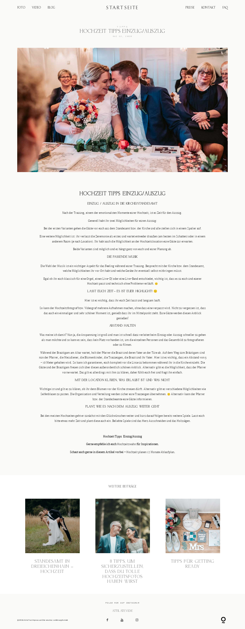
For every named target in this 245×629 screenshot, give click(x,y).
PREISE (190, 8)
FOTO (21, 8)
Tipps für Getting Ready (193, 541)
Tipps (123, 26)
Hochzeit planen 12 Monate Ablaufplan (150, 452)
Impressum (37, 620)
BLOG (51, 8)
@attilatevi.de (122, 610)
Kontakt (65, 620)
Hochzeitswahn (126, 444)
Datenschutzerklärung (52, 620)
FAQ (225, 8)
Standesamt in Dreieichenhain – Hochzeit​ (52, 541)
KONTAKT (208, 8)
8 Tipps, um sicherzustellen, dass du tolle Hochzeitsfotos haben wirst (122, 541)
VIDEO (36, 8)
